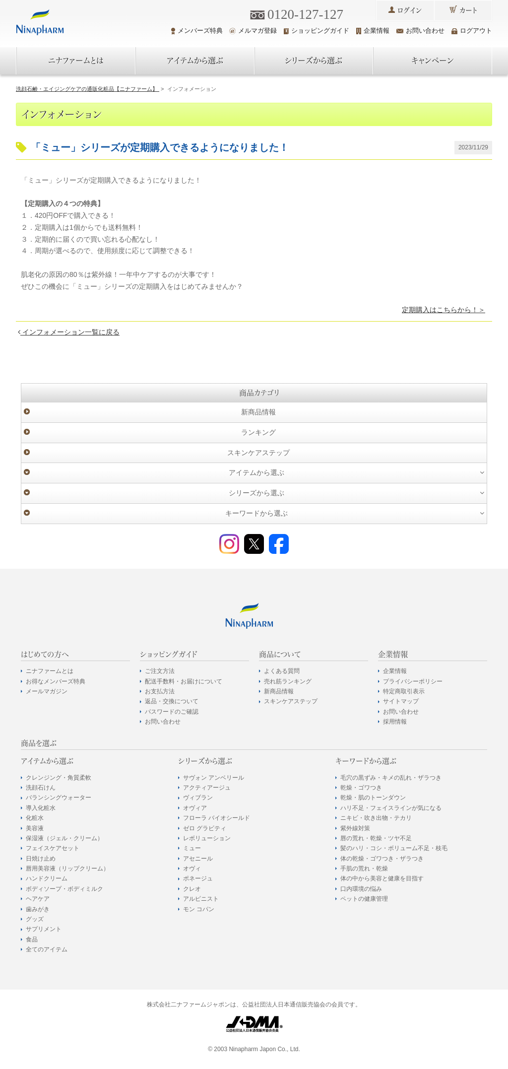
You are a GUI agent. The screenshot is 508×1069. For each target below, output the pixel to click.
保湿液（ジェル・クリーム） (64, 838)
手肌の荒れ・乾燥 (364, 868)
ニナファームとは (76, 61)
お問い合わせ (420, 30)
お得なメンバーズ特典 (55, 681)
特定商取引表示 (404, 691)
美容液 (35, 828)
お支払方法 (160, 691)
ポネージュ (198, 878)
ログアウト (471, 30)
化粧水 (35, 817)
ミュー (192, 848)
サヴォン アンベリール (213, 777)
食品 (32, 939)
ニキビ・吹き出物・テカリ (376, 817)
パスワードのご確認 (171, 711)
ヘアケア (38, 898)
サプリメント (44, 929)
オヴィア (195, 807)
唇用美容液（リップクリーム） (67, 868)
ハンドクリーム (46, 878)
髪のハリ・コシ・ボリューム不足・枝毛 (393, 848)
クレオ (192, 888)
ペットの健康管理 (364, 898)
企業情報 (372, 30)
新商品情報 (258, 412)
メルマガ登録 (253, 30)
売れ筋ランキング (288, 681)
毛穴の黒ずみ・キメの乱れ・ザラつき (391, 777)
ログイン (409, 10)
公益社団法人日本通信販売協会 (283, 1004)
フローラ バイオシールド (216, 817)
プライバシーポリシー (413, 681)
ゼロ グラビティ (204, 828)
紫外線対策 (355, 828)
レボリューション (207, 838)
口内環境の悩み (361, 888)
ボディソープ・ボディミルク (64, 888)
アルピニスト (201, 898)
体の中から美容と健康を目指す (382, 878)
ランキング (258, 432)
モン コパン (198, 909)
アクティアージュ (207, 787)
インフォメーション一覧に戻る (69, 332)
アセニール (198, 858)
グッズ (35, 919)
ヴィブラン (198, 797)
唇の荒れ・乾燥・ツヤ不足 (376, 838)
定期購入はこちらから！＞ (443, 310)
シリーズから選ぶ (313, 61)
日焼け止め (41, 858)
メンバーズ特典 (197, 31)
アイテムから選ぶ (195, 61)
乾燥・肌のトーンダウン (373, 797)
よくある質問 (282, 671)
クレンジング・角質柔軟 (58, 777)
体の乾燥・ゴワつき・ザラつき (382, 858)
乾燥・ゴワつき (361, 787)
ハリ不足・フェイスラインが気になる (391, 807)
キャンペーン (432, 61)
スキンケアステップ (258, 453)
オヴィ (192, 868)
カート (468, 10)
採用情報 (395, 721)
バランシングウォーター (58, 797)
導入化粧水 (41, 807)
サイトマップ (401, 701)
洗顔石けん (41, 787)
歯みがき (38, 909)
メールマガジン (46, 691)
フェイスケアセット (52, 848)
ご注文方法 (160, 671)
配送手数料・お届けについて (183, 681)
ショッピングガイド (316, 30)
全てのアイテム (46, 949)
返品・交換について (171, 701)
